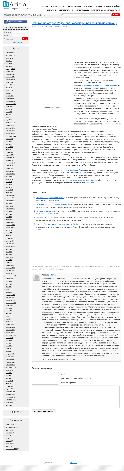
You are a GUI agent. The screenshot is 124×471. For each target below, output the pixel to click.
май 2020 (9, 187)
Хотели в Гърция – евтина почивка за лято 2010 (56, 224)
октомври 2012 (10, 332)
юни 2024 (9, 87)
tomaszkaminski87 (11, 449)
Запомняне (8, 39)
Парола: (6, 35)
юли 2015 (9, 281)
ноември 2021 (10, 160)
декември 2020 (10, 171)
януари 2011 (9, 389)
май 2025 (9, 66)
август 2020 (9, 179)
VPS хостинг (73, 463)
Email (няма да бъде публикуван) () (75, 378)
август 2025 (9, 58)
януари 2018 (9, 222)
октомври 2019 (10, 200)
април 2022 (9, 147)
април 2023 (9, 117)
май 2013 (9, 313)
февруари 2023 (10, 122)
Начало (44, 6)
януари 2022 (9, 155)
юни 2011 (9, 375)
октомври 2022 (10, 133)
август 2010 (9, 402)
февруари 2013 (10, 321)
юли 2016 (9, 249)
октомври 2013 (10, 300)
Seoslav (8, 446)
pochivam (49, 26)
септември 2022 (11, 136)
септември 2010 (11, 399)
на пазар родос (80, 266)
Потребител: (8, 32)
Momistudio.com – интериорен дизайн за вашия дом (98, 10)
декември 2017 (10, 225)
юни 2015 (9, 284)
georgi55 (8, 443)
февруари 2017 (10, 238)
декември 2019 (10, 195)
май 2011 (9, 378)
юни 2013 (9, 311)
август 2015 (9, 278)
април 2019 (9, 206)
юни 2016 (9, 251)
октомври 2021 (10, 163)
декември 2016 (10, 241)
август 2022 (9, 139)
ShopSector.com (66, 10)
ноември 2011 (10, 362)
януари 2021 (9, 168)
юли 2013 (9, 308)
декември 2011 (10, 359)
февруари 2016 (10, 262)
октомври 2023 (10, 101)
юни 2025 (9, 63)
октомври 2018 (10, 208)
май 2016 (9, 254)
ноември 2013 (10, 297)
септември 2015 (11, 276)
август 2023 (9, 106)
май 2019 (9, 203)
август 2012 (9, 338)
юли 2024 (9, 85)
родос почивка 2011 (48, 269)
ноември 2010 (10, 394)
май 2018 (9, 217)
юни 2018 (9, 214)
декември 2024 (10, 74)
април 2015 (9, 289)
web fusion (9, 432)
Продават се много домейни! (107, 6)
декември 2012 (10, 327)
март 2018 (9, 219)
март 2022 (9, 149)
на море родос (70, 266)
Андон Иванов (10, 427)
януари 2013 (9, 324)
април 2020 (9, 190)
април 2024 (9, 90)
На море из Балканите (45, 211)
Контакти (88, 6)
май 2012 (9, 346)
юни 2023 (9, 112)
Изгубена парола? (16, 42)
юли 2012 (9, 340)
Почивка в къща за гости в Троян (50, 198)
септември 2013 (11, 303)
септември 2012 (11, 335)
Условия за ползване (72, 6)
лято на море (60, 266)
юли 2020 (9, 182)
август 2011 (9, 370)
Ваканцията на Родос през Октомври (100, 85)
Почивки (65, 26)
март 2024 (9, 93)
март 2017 (9, 235)
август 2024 (9, 82)
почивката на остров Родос (72, 170)
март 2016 (9, 260)
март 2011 (9, 383)
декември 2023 (10, 98)
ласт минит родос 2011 (48, 266)
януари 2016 (9, 265)
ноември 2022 (10, 130)
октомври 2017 (10, 227)
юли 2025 (9, 61)
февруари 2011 (10, 386)
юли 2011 (9, 373)
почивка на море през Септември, (82, 180)
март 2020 (9, 192)
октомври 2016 (10, 246)
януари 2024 (9, 95)
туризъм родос (59, 269)
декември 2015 (10, 268)
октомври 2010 (10, 397)
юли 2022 (9, 141)
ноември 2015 (10, 270)
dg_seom (8, 438)
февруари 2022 (10, 152)
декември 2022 (10, 128)
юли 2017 (9, 233)
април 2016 (9, 257)
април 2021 (9, 165)
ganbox (8, 424)
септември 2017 (11, 230)
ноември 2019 (10, 198)
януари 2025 (9, 71)
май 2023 (9, 114)
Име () (63, 374)
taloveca (8, 441)
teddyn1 (8, 430)
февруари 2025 (10, 69)
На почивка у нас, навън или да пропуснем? (55, 204)
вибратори (51, 10)
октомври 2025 (10, 52)
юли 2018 (9, 211)
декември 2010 (10, 391)
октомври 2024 (10, 79)
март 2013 (9, 319)
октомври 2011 (10, 364)
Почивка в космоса (44, 217)
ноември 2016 (10, 243)
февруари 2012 (10, 354)
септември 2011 (11, 367)
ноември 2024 (10, 77)
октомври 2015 (10, 273)
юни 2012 (9, 343)
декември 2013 (10, 295)
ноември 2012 (10, 330)
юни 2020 (9, 184)
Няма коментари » (115, 266)
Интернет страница (68, 383)
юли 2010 (9, 405)
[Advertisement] (51, 45)
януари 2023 (9, 125)
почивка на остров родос (93, 266)
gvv (7, 435)
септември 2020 (11, 176)
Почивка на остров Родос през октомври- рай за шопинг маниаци (74, 23)
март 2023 (9, 120)
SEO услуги (55, 6)
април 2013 (9, 316)
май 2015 (9, 286)
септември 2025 (11, 55)
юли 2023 (9, 109)
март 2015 (9, 292)
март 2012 (9, 351)
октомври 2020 (10, 173)
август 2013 (9, 305)
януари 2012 (9, 356)
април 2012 (9, 348)
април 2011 (9, 381)
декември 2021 (10, 157)
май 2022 (9, 144)
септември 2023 (11, 104)
